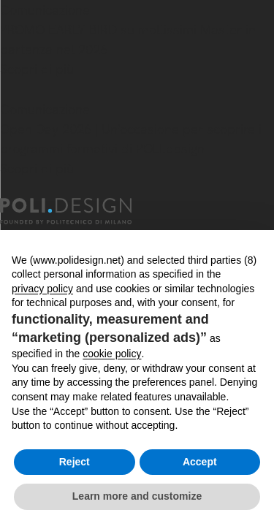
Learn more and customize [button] (137, 496)
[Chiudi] (9, 90)
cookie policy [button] (112, 353)
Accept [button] (200, 462)
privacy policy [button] (42, 288)
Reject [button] (74, 462)
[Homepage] (79, 211)
